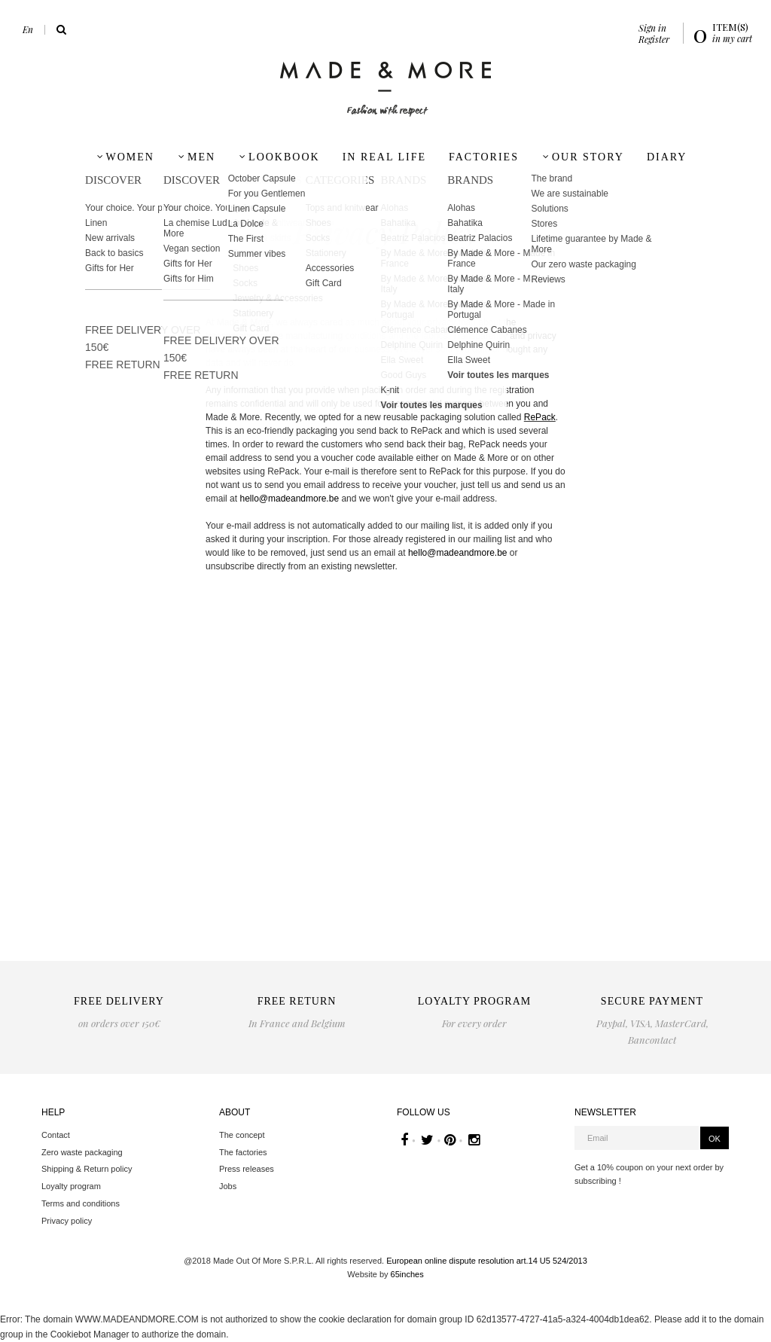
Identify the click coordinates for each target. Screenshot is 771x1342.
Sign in (652, 28)
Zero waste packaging (82, 1152)
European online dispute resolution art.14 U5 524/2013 (486, 1260)
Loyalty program (71, 1186)
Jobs (227, 1186)
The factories (243, 1152)
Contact (55, 1134)
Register (653, 39)
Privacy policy (66, 1220)
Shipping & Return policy (86, 1168)
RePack (540, 417)
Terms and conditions (80, 1203)
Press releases (246, 1168)
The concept (242, 1134)
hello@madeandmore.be (289, 498)
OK (715, 1138)
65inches (407, 1274)
